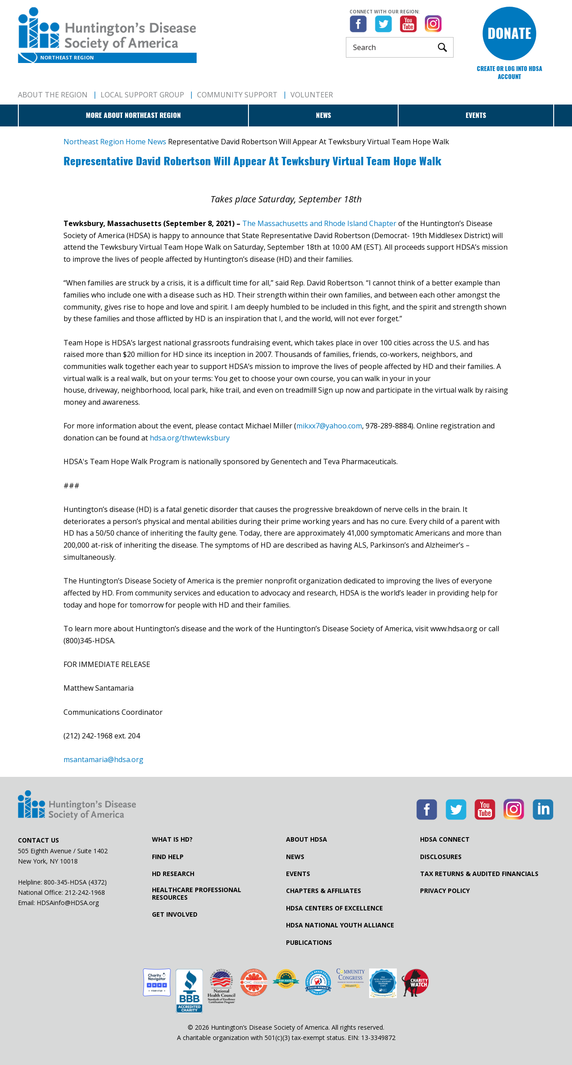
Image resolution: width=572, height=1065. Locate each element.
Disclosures (441, 856)
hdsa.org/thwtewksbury (190, 438)
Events (476, 115)
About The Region (53, 95)
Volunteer (311, 95)
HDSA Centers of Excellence (334, 908)
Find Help (168, 856)
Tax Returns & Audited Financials (479, 873)
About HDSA (306, 839)
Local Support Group (142, 95)
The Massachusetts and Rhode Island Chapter (319, 223)
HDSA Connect (445, 839)
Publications (309, 942)
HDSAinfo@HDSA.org (68, 902)
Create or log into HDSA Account (509, 72)
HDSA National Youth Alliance (340, 925)
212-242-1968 (85, 892)
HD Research (173, 873)
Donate (509, 33)
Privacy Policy (445, 890)
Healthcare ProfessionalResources (196, 893)
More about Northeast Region (133, 115)
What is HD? (172, 839)
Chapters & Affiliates (323, 890)
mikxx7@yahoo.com (329, 426)
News (323, 115)
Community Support (237, 95)
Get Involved (175, 914)
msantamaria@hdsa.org (104, 759)
